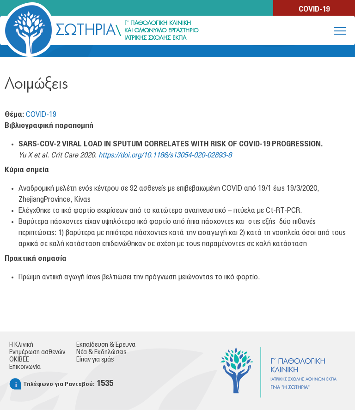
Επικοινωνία (25, 367)
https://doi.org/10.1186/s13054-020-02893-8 (165, 155)
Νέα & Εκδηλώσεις (101, 352)
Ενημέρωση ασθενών (37, 352)
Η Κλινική (21, 345)
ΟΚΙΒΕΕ (19, 359)
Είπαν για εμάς (95, 359)
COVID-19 (314, 9)
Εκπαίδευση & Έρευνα (105, 345)
